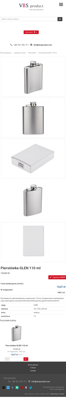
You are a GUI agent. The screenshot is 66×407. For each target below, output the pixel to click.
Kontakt (33, 371)
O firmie (33, 368)
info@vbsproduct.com (42, 45)
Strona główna (5, 53)
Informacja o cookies (57, 394)
